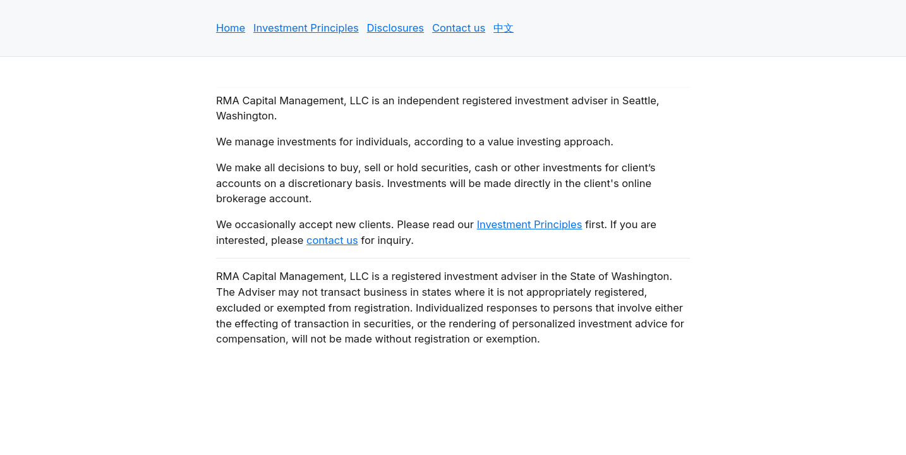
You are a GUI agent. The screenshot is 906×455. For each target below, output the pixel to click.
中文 (503, 27)
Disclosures (396, 27)
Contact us (458, 27)
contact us (332, 240)
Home (230, 27)
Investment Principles (306, 27)
